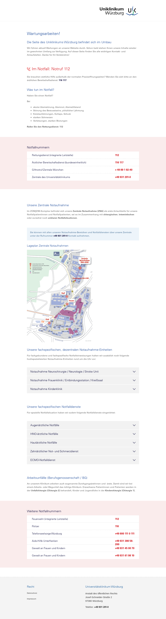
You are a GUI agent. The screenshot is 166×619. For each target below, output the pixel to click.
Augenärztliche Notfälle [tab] (83, 425)
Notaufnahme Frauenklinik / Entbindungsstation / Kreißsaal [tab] (83, 380)
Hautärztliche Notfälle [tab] (83, 443)
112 (117, 155)
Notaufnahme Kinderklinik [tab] (83, 389)
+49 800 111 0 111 (125, 533)
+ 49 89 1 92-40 (123, 169)
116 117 (62, 80)
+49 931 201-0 (123, 177)
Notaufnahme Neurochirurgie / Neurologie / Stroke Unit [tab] (83, 372)
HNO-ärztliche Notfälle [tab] (83, 434)
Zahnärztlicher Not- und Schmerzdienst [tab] (83, 451)
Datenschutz (32, 593)
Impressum (31, 599)
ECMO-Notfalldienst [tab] (83, 460)
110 (117, 526)
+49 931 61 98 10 (124, 555)
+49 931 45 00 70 (124, 548)
